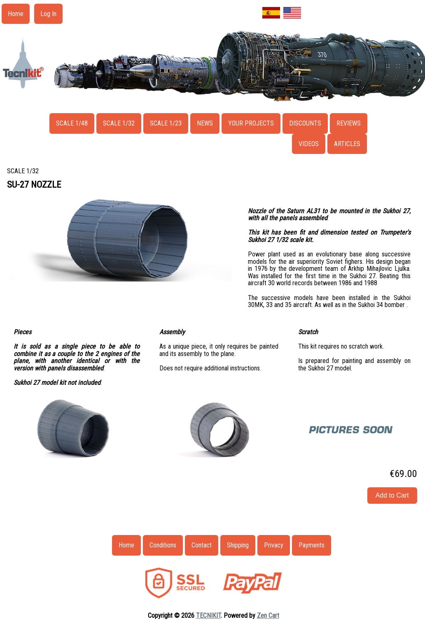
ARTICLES (347, 144)
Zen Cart (268, 615)
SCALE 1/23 (166, 123)
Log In (48, 14)
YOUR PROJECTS (251, 123)
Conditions (162, 545)
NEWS (205, 123)
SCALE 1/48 (72, 123)
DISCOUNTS (305, 123)
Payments (312, 545)
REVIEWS (348, 123)
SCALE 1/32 (119, 123)
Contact (201, 545)
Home (15, 14)
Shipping (238, 545)
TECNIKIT (208, 615)
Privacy (273, 545)
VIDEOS (309, 144)
